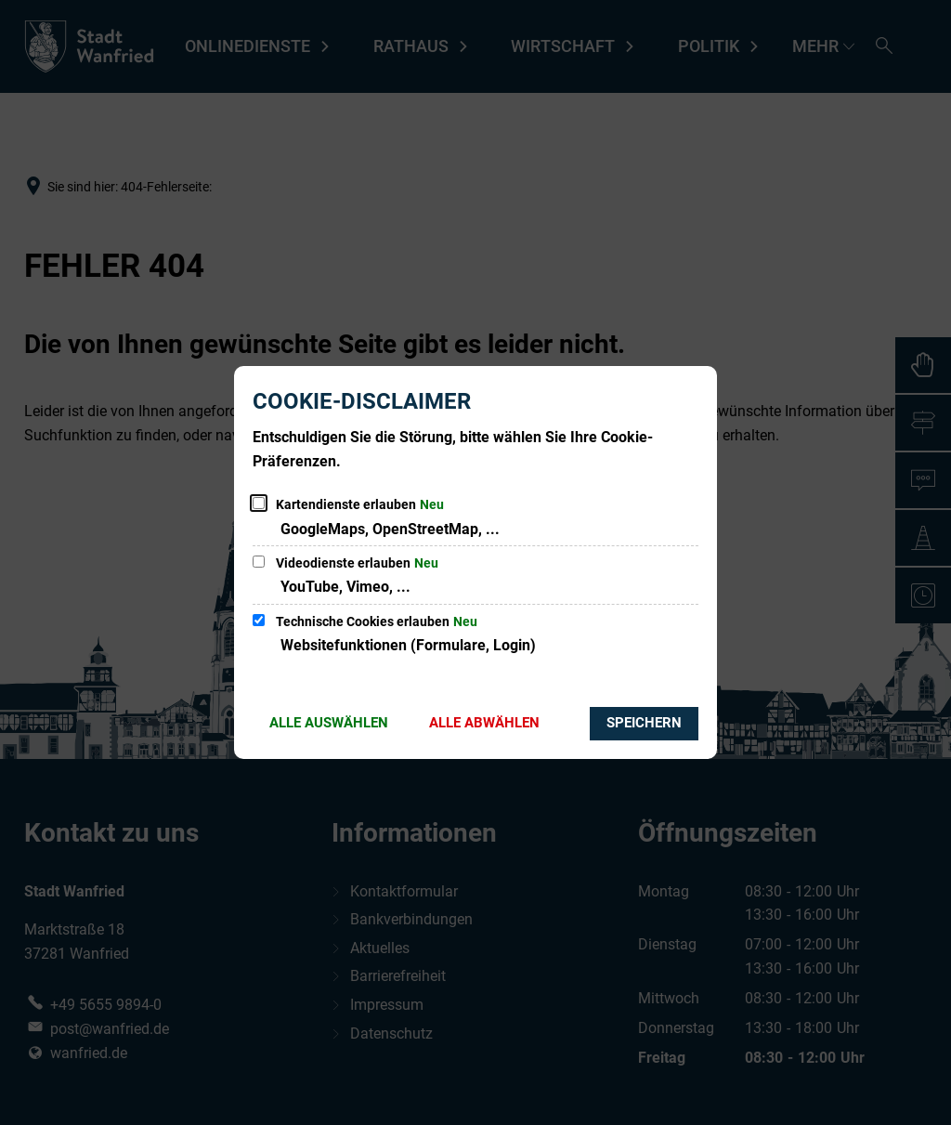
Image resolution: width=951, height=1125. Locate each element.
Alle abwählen (484, 722)
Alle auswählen (328, 722)
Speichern (644, 722)
